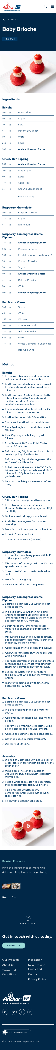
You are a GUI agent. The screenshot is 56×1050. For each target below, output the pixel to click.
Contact (33, 974)
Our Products (11, 960)
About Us (8, 965)
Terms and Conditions (9, 972)
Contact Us (13, 945)
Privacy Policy (37, 979)
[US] (3, 19)
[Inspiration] (13, 19)
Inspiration (35, 960)
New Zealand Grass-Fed (36, 967)
